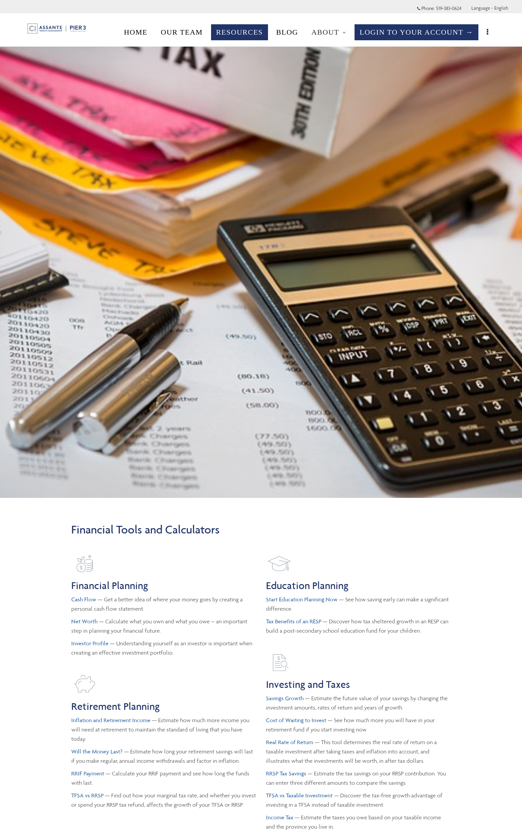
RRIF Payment (87, 773)
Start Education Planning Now (302, 599)
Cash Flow (84, 599)
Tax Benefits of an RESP (293, 621)
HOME (136, 32)
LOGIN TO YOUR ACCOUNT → (417, 32)
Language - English (489, 8)
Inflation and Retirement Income (111, 720)
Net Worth (85, 621)
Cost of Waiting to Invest (297, 720)
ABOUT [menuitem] (329, 32)
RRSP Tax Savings (286, 773)
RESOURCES (240, 32)
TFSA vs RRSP (88, 795)
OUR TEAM (183, 32)
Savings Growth (285, 698)
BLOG (288, 32)
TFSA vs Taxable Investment (300, 795)
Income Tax (279, 817)
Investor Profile (90, 643)
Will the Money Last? (97, 751)
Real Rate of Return (289, 742)
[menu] (489, 32)
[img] (261, 249)
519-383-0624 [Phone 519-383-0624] (448, 8)
